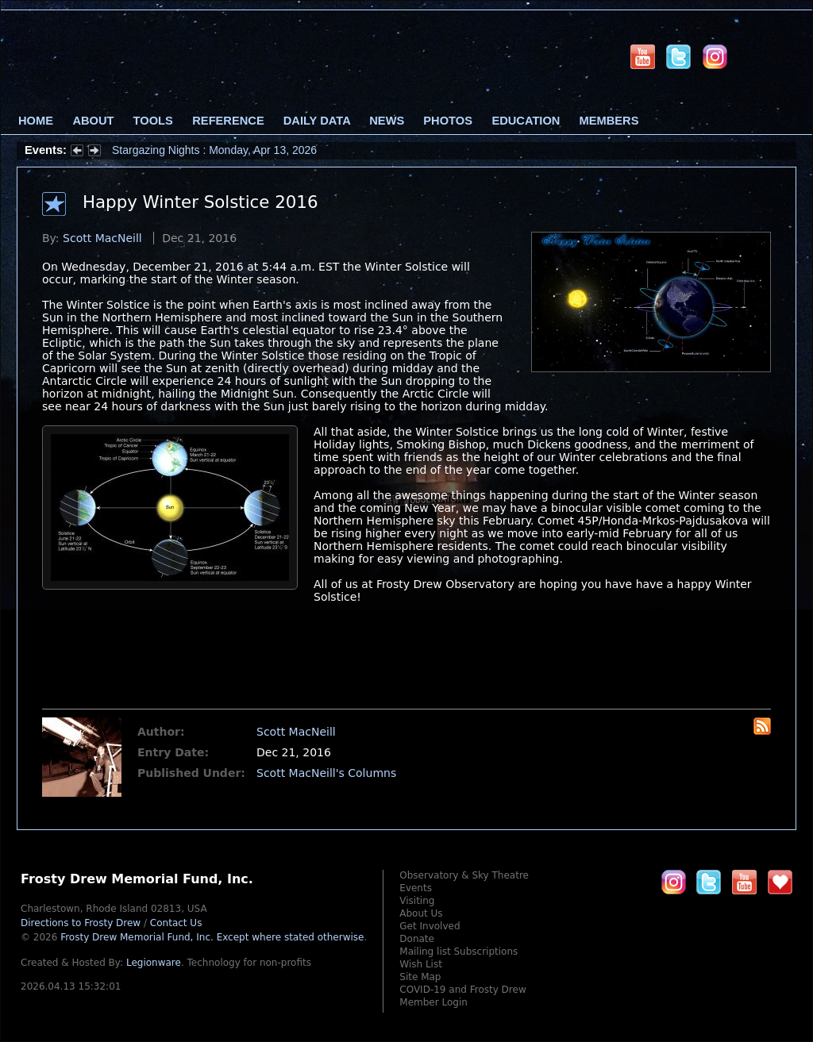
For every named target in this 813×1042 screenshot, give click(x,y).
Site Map (420, 976)
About (93, 120)
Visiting (416, 900)
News (386, 120)
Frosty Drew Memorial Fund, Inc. (212, 937)
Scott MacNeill (102, 238)
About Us (420, 913)
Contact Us (176, 923)
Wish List (420, 964)
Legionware (153, 962)
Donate (416, 938)
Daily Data (316, 120)
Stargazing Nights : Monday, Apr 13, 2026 (214, 150)
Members (609, 120)
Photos (447, 120)
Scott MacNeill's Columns (326, 773)
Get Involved (429, 926)
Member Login (433, 1002)
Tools (153, 120)
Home (35, 120)
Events (415, 888)
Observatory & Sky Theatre (464, 875)
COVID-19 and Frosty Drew (462, 989)
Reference (228, 120)
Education (525, 120)
